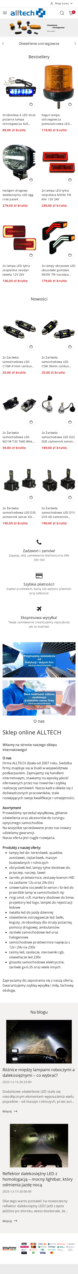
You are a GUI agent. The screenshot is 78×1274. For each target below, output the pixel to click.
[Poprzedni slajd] (3, 43)
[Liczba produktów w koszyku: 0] (70, 13)
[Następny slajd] (75, 43)
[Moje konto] (61, 3)
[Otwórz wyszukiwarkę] (62, 13)
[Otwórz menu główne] (4, 12)
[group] (39, 28)
